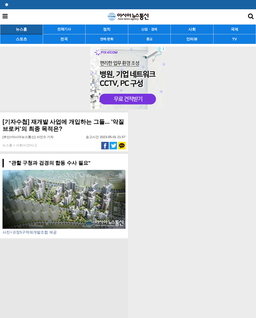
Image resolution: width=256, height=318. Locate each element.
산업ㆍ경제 (149, 29)
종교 (149, 39)
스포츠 (21, 39)
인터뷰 (192, 39)
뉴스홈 (21, 29)
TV (234, 39)
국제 (234, 29)
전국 (64, 39)
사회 (192, 29)
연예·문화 (107, 39)
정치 (106, 29)
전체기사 (64, 29)
